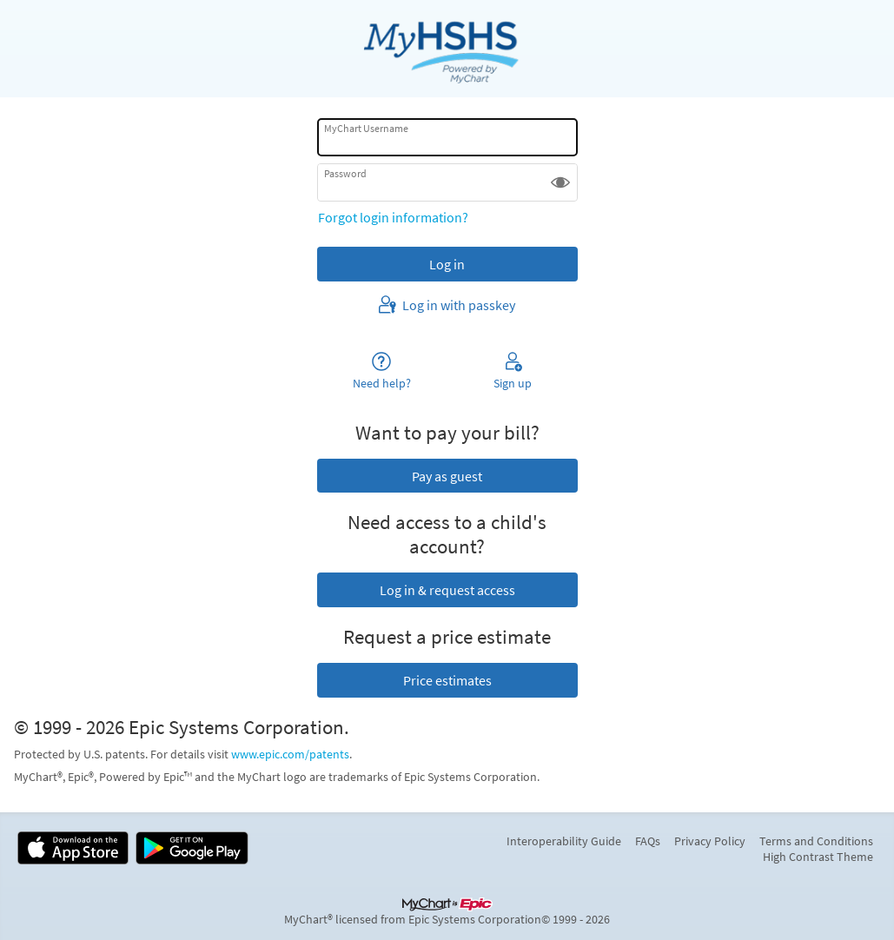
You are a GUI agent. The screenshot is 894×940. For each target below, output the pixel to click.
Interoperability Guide (564, 841)
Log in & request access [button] (447, 590)
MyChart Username (366, 128)
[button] (560, 182)
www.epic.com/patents (290, 754)
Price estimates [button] (447, 680)
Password (345, 173)
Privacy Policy (709, 841)
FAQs (647, 841)
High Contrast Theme (818, 856)
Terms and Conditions (816, 841)
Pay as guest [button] (447, 476)
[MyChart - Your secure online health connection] (447, 48)
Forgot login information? (393, 217)
